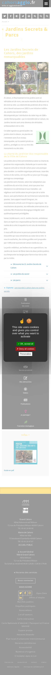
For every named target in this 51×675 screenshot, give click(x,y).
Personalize (25, 354)
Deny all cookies (25, 349)
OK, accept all (25, 344)
